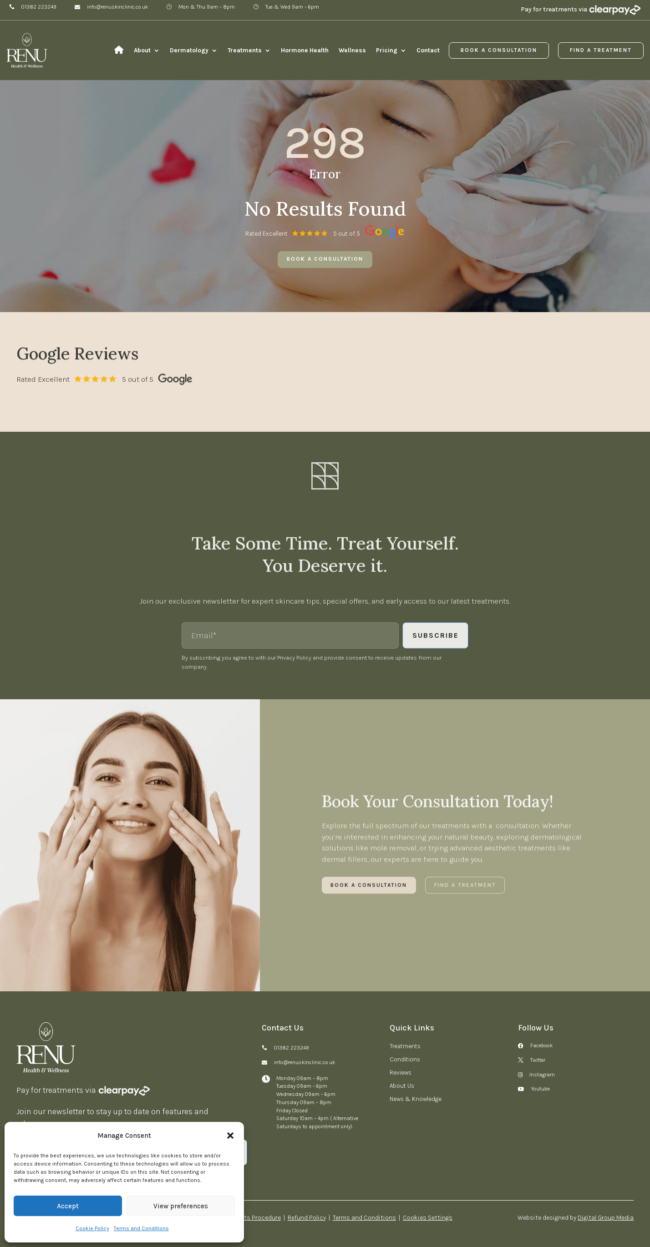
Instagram (542, 1075)
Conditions (405, 1059)
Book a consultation (325, 259)
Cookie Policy (92, 1228)
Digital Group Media (606, 1218)
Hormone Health (305, 50)
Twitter (537, 1060)
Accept (68, 1206)
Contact (428, 50)
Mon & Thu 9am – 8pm (206, 7)
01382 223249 (38, 7)
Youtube (540, 1089)
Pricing (386, 50)
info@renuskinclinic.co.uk (117, 7)
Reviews (400, 1073)
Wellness (352, 50)
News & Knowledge (416, 1099)
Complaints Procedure (249, 1218)
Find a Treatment (601, 50)
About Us (402, 1086)
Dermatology (189, 50)
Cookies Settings (427, 1218)
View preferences (180, 1206)
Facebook (541, 1046)
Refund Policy (307, 1218)
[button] (230, 1135)
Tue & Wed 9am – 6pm (292, 7)
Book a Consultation (499, 50)
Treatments (245, 50)
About (142, 50)
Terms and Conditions (141, 1228)
